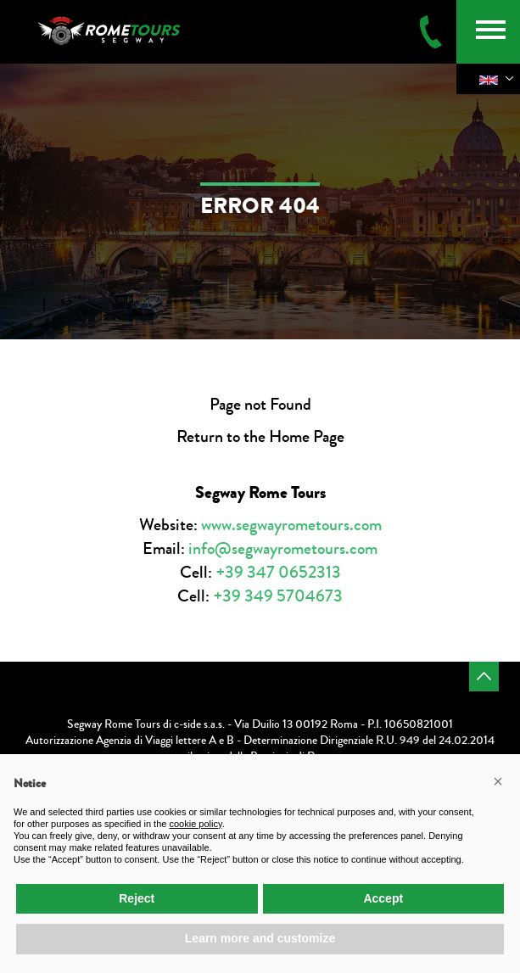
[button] (498, 781)
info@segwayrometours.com (282, 548)
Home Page (306, 436)
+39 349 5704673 (278, 596)
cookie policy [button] (195, 824)
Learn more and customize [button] (260, 938)
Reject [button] (136, 898)
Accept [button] (383, 898)
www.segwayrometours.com (291, 524)
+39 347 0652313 (278, 572)
